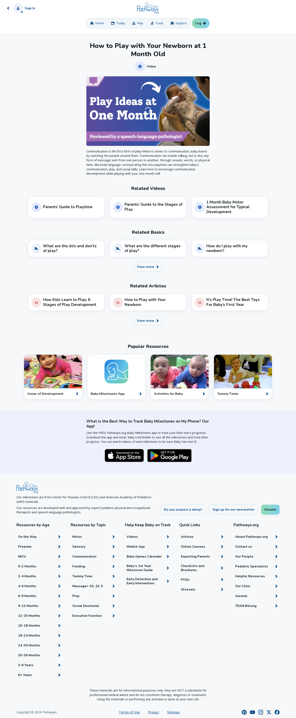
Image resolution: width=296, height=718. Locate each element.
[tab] (97, 23)
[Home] (148, 8)
